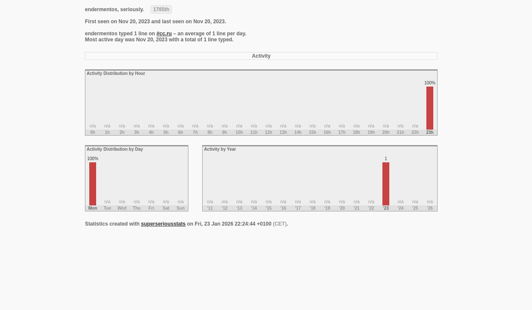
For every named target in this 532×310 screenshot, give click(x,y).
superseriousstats (163, 224)
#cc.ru (164, 34)
